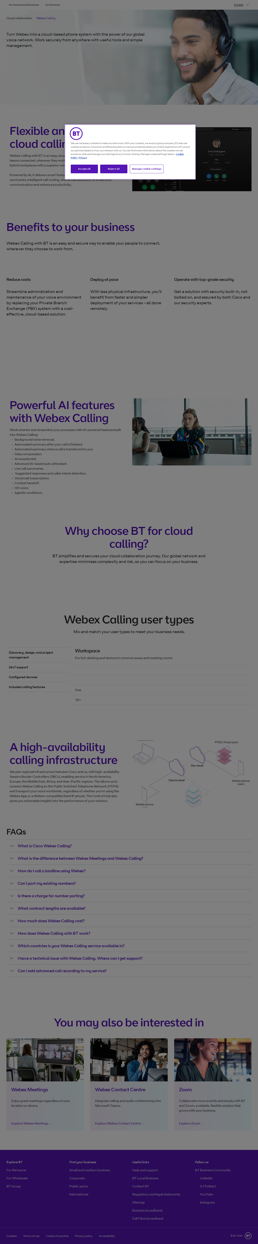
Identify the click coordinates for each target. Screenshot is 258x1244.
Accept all (84, 168)
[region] (130, 152)
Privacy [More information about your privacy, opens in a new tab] (83, 157)
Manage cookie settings (146, 168)
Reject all (114, 168)
